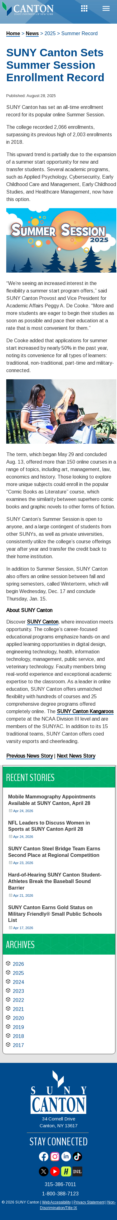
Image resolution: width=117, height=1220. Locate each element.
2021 (18, 1009)
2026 (18, 964)
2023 (18, 991)
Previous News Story (29, 756)
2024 (18, 982)
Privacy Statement (89, 1202)
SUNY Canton (42, 621)
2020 (18, 1018)
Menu (106, 8)
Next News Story (76, 756)
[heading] (29, 10)
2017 (18, 1045)
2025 (18, 973)
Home (13, 33)
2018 (18, 1036)
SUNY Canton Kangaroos (85, 711)
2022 (18, 1000)
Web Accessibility (56, 1202)
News (32, 33)
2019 (18, 1027)
